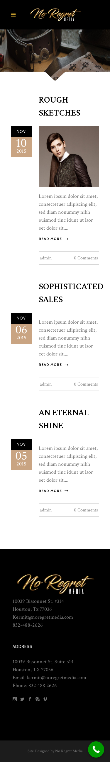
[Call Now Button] (96, 749)
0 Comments (86, 258)
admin (46, 258)
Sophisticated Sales (71, 293)
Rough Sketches (59, 106)
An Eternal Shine (64, 419)
